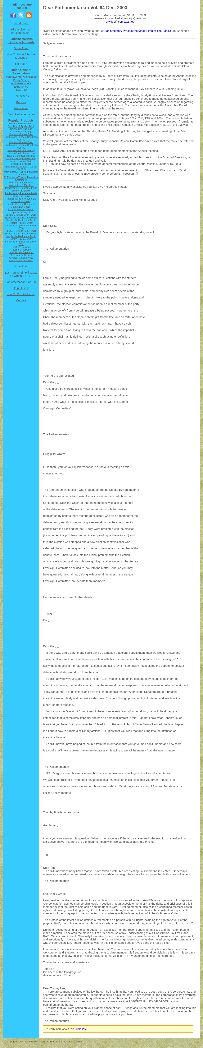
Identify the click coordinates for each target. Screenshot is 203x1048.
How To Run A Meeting (21, 294)
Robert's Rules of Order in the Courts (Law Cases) (21, 200)
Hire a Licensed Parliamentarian (21, 31)
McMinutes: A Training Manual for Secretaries (21, 173)
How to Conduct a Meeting (20, 150)
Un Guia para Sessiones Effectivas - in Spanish (21, 253)
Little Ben (21, 63)
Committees (21, 96)
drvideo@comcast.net (119, 21)
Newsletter (21, 108)
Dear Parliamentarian (21, 114)
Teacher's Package (21, 247)
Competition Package (21, 129)
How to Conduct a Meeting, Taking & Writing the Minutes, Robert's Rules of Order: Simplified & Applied (21, 160)
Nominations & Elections (21, 182)
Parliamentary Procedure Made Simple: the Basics (21, 189)
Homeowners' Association (21, 76)
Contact (21, 300)
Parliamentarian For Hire (21, 282)
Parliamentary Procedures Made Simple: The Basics (137, 30)
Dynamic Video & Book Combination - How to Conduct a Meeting (21, 137)
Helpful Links (21, 288)
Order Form (21, 48)
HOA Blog (21, 89)
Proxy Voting (21, 80)
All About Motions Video (21, 257)
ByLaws (21, 102)
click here (81, 1029)
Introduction (21, 23)
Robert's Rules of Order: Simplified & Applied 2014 (21, 125)
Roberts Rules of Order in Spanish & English (21, 211)
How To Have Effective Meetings (21, 56)
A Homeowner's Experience (21, 85)
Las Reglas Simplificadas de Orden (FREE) (21, 274)
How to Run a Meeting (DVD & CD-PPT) (21, 168)
